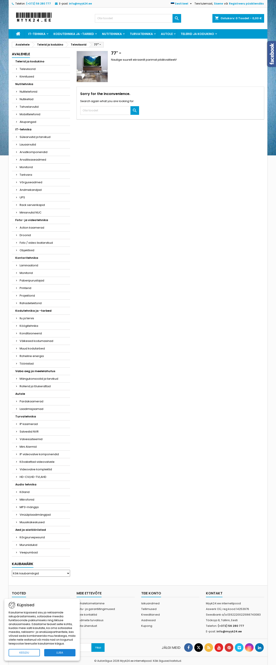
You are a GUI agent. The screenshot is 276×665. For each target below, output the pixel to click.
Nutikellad (26, 99)
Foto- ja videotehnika (31, 220)
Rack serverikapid (32, 205)
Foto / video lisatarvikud (36, 243)
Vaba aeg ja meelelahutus (35, 371)
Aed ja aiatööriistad (30, 530)
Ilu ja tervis (27, 318)
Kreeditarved (150, 615)
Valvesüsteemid (31, 439)
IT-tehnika (36, 34)
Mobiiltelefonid (30, 114)
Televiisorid (28, 69)
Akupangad (28, 122)
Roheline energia (32, 356)
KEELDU (24, 653)
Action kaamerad (32, 228)
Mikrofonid (27, 500)
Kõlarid (25, 492)
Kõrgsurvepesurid (32, 537)
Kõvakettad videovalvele (37, 462)
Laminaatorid (29, 265)
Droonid (25, 235)
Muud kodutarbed (32, 348)
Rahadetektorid (31, 303)
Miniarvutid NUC (30, 212)
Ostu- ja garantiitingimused (96, 609)
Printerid (25, 288)
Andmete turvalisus (90, 620)
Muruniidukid (28, 545)
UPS (22, 197)
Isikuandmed (150, 603)
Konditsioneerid (31, 333)
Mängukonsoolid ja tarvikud (39, 379)
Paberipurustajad (32, 280)
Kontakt (214, 593)
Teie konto (151, 593)
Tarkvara (26, 175)
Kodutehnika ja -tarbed (73, 34)
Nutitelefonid (28, 92)
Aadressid (148, 620)
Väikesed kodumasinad (36, 341)
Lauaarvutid (28, 144)
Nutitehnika (112, 34)
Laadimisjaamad (31, 409)
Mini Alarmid (28, 447)
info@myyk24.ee (80, 3)
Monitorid (26, 167)
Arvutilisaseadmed (33, 160)
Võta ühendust (87, 626)
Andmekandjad (31, 190)
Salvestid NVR (29, 432)
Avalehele (21, 54)
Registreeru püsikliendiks (246, 3)
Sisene (218, 3)
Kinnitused (27, 76)
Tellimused (149, 609)
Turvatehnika (141, 34)
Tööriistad (27, 364)
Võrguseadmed (31, 182)
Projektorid (27, 296)
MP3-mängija (29, 507)
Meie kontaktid (87, 615)
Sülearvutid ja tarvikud (35, 137)
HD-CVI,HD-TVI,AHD (33, 477)
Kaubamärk (22, 563)
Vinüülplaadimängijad (35, 515)
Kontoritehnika (26, 258)
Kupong (146, 626)
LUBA (59, 653)
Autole (167, 34)
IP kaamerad (29, 424)
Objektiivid (27, 250)
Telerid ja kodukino (197, 34)
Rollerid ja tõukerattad (35, 386)
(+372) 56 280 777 (38, 3)
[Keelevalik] (182, 3)
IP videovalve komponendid (39, 454)
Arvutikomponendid (33, 152)
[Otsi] (138, 18)
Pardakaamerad (31, 401)
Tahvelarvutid (29, 107)
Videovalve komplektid (36, 469)
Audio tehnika (25, 484)
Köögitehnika (29, 326)
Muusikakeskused (32, 522)
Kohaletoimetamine (91, 603)
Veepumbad (29, 552)
